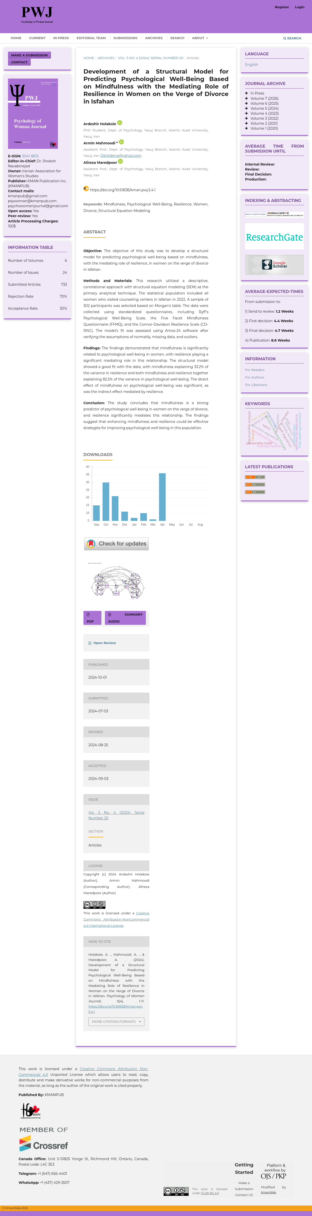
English (251, 64)
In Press (61, 38)
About (198, 38)
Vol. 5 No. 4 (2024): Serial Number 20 (150, 58)
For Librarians (256, 385)
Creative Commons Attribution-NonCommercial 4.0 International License (116, 919)
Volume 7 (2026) (263, 98)
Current (37, 38)
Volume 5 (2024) (263, 108)
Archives (154, 38)
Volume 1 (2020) (263, 128)
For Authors (254, 377)
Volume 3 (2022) (263, 118)
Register (282, 7)
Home (16, 38)
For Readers (255, 370)
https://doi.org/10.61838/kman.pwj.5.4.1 (123, 190)
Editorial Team (91, 38)
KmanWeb (268, 1192)
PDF (90, 621)
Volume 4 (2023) (263, 113)
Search (177, 38)
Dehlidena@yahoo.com (121, 155)
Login (300, 7)
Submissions (125, 38)
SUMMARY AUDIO (125, 617)
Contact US (244, 1195)
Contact (19, 62)
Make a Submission (29, 55)
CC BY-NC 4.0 (210, 1193)
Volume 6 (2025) (263, 103)
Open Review (104, 643)
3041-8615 (30, 156)
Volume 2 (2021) (263, 123)
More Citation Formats (114, 1022)
